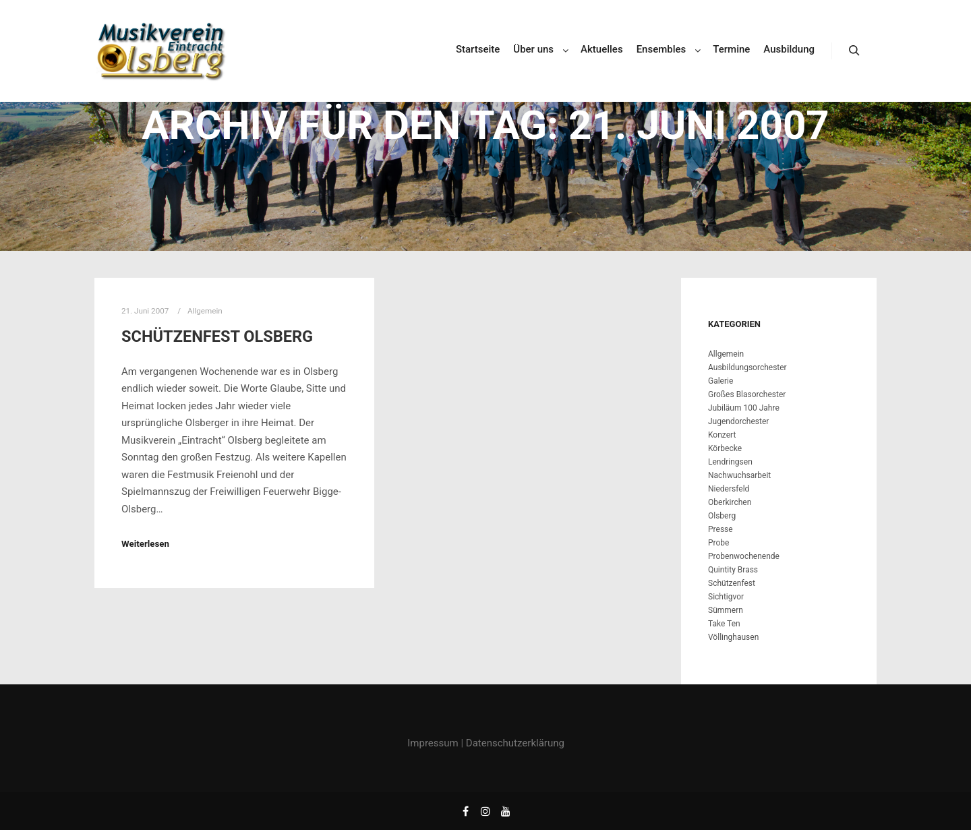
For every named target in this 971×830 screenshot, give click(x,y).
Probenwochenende (743, 556)
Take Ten (724, 623)
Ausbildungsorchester (747, 367)
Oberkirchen (729, 502)
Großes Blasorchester (747, 394)
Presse (720, 529)
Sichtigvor (726, 596)
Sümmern (725, 610)
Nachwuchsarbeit (739, 475)
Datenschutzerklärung (515, 743)
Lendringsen (730, 462)
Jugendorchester (738, 421)
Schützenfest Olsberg (217, 336)
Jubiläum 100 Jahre (743, 408)
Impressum (432, 743)
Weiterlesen (145, 544)
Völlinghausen (733, 637)
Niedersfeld (728, 489)
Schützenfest (731, 583)
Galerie (720, 381)
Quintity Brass (733, 569)
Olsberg (722, 516)
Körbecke (725, 448)
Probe (718, 542)
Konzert (722, 435)
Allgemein (726, 354)
